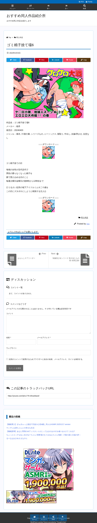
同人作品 (19, 37)
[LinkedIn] (55, 60)
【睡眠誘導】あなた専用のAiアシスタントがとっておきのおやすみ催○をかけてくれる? (40, 431)
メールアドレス (43, 338)
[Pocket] (69, 60)
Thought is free (61, 522)
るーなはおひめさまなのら (16, 438)
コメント (9, 313)
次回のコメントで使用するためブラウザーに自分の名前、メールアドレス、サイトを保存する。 (46, 359)
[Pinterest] (41, 60)
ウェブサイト (11, 348)
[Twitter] (13, 60)
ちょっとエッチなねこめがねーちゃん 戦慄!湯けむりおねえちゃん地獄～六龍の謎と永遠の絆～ (43, 435)
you (88, 224)
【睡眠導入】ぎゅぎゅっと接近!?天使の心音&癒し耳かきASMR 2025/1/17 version (38, 424)
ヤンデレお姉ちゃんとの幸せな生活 (20, 428)
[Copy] (83, 60)
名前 (8, 338)
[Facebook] (27, 60)
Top (9, 37)
